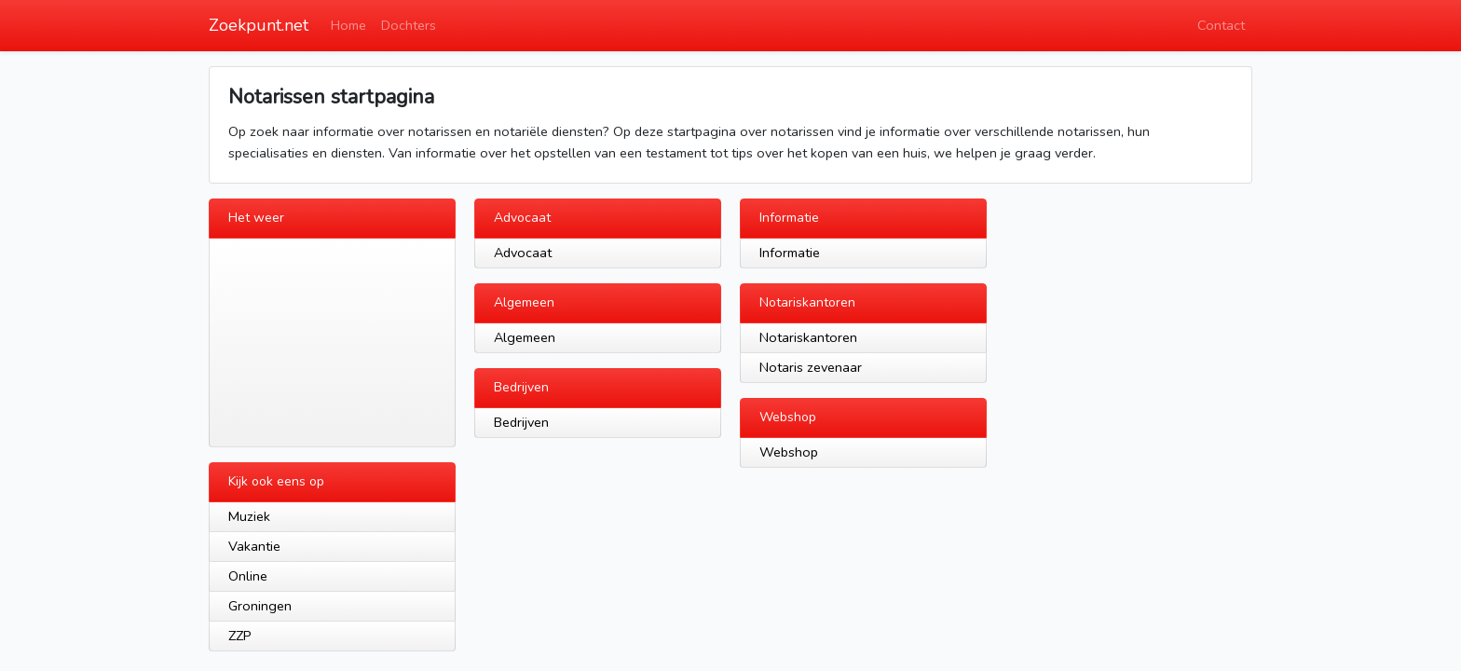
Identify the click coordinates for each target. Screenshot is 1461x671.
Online (247, 576)
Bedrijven (521, 422)
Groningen (260, 605)
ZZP (240, 635)
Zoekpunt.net (258, 25)
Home (348, 25)
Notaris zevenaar (810, 367)
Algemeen (524, 337)
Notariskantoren (808, 337)
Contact (1221, 25)
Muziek (249, 516)
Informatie (789, 252)
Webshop (788, 452)
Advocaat (523, 252)
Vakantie (254, 546)
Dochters (408, 25)
